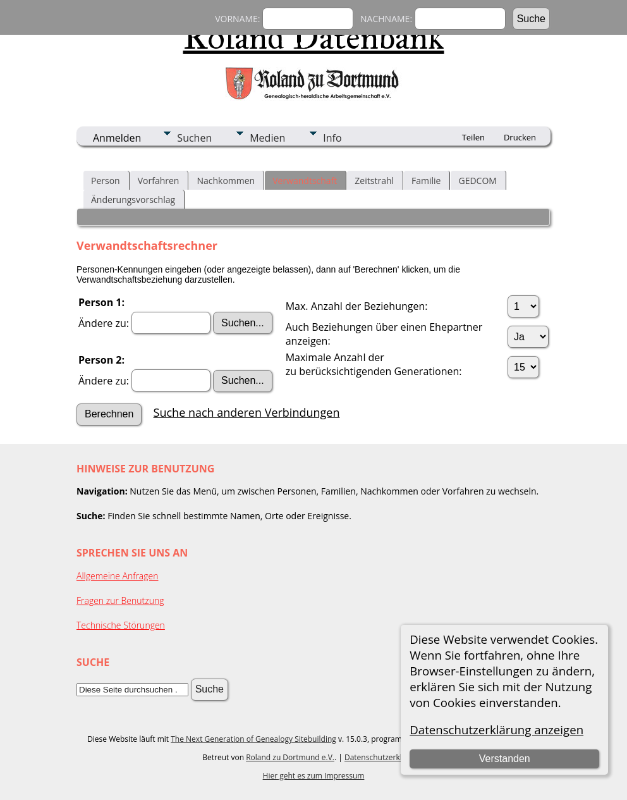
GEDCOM (477, 181)
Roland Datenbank (313, 37)
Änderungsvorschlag (133, 200)
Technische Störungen (120, 625)
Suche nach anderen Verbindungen (247, 412)
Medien (267, 138)
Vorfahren (159, 181)
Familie (426, 181)
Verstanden (504, 758)
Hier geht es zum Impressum (314, 775)
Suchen (194, 138)
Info (332, 138)
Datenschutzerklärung (383, 757)
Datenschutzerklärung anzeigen (496, 729)
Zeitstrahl (374, 181)
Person (105, 181)
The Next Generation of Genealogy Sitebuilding (253, 739)
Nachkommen (226, 181)
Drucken (520, 137)
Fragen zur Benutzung (120, 600)
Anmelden (117, 138)
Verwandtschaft (304, 181)
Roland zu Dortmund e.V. (290, 757)
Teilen (473, 137)
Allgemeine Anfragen (117, 576)
